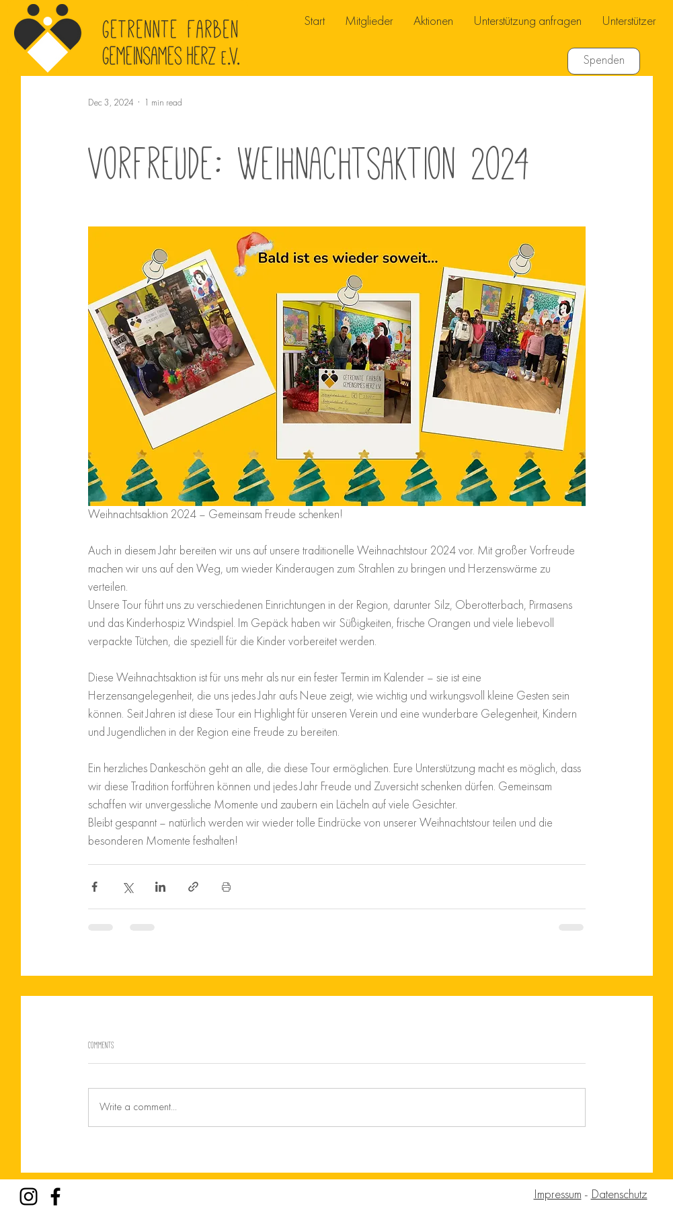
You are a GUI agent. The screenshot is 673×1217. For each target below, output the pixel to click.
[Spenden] (603, 61)
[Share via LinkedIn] (160, 886)
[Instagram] (28, 1196)
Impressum (558, 1195)
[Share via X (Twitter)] (127, 886)
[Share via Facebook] (94, 886)
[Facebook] (55, 1196)
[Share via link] (193, 886)
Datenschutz (619, 1195)
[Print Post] (226, 886)
